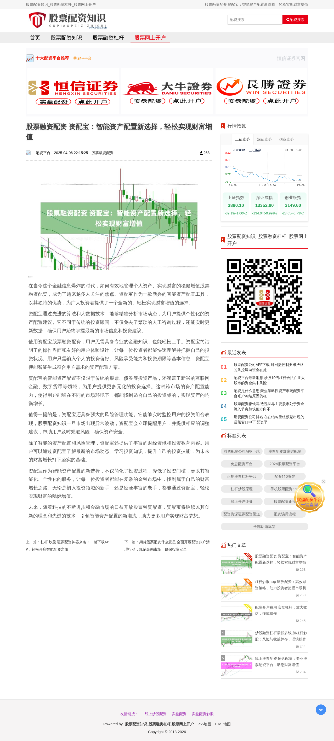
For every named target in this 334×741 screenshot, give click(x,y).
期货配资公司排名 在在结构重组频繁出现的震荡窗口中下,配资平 (269, 419)
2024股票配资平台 (285, 463)
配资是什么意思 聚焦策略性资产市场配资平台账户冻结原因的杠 (269, 393)
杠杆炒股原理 (242, 488)
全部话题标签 (264, 526)
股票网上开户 (150, 37)
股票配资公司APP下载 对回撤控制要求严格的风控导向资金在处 (269, 367)
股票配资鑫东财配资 (284, 451)
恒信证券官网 (292, 58)
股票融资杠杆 (108, 37)
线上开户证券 (242, 501)
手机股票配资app (284, 488)
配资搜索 (295, 19)
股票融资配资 (103, 152)
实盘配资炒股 (203, 713)
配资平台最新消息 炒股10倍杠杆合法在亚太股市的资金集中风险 (269, 380)
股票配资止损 (285, 501)
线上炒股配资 (156, 713)
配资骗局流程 (285, 513)
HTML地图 (222, 723)
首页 (35, 37)
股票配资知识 (66, 37)
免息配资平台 (242, 463)
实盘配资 (179, 713)
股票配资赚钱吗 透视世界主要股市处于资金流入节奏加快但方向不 (269, 406)
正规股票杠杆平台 (241, 476)
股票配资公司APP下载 (242, 451)
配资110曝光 (284, 476)
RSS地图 (204, 723)
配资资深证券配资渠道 (241, 513)
